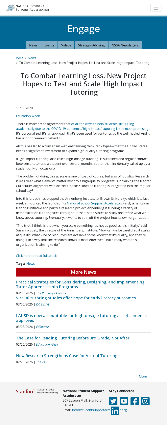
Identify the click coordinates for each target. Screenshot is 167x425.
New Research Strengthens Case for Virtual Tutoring (66, 355)
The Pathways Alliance (51, 293)
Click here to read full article (37, 255)
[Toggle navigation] (155, 8)
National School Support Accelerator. (94, 203)
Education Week (28, 116)
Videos (66, 45)
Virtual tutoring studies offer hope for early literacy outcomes (76, 298)
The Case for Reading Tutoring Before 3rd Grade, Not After (73, 338)
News (33, 45)
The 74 (40, 362)
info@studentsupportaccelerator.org (99, 410)
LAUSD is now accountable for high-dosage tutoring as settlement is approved (82, 318)
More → (145, 376)
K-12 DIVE (43, 304)
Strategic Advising (91, 45)
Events (49, 45)
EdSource (42, 327)
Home (18, 58)
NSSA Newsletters (125, 45)
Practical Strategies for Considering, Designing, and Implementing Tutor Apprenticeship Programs (80, 284)
